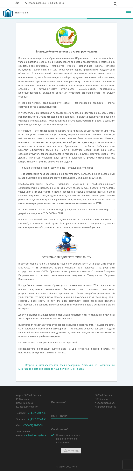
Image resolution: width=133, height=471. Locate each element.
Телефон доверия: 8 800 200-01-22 (46, 2)
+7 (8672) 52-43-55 (36, 419)
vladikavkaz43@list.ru (35, 435)
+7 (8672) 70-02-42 (36, 412)
